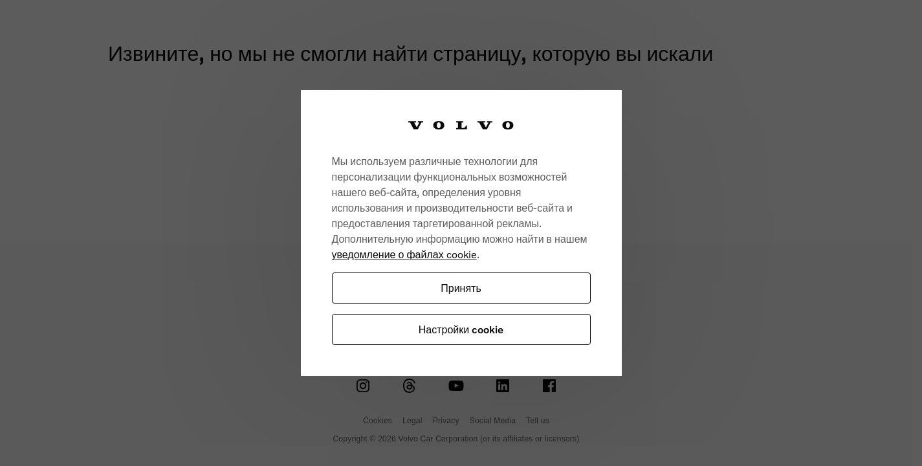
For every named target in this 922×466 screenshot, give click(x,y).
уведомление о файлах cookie (404, 254)
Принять (461, 288)
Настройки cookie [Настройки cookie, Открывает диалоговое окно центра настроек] (461, 329)
